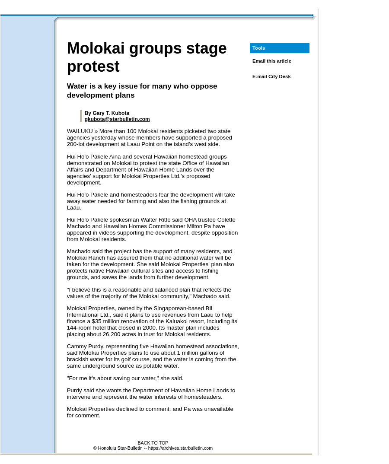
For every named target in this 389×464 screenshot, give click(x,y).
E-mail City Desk (271, 76)
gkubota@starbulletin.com (117, 119)
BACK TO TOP (153, 442)
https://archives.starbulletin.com (180, 448)
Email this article (271, 61)
